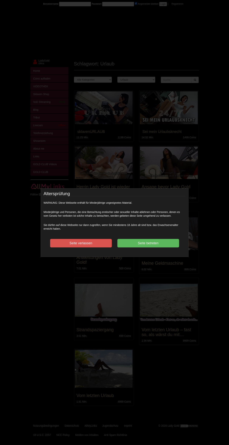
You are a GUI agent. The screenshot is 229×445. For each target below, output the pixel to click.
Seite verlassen (80, 243)
